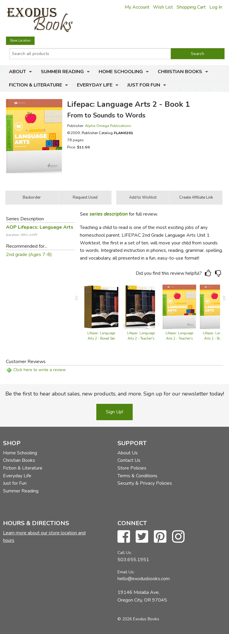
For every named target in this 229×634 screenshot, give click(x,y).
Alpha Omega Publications (108, 125)
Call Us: (124, 552)
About (17, 71)
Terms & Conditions (137, 476)
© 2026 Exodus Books (138, 619)
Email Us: (125, 572)
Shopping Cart (191, 7)
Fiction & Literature (35, 85)
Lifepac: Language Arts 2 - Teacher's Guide (179, 338)
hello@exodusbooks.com (143, 578)
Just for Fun (143, 85)
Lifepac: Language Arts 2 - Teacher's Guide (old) (141, 338)
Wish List (163, 7)
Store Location (20, 40)
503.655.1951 (133, 559)
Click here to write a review (39, 370)
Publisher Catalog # (107, 132)
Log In (215, 7)
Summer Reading (62, 71)
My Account (137, 7)
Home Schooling (121, 71)
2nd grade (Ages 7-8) (29, 254)
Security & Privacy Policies (144, 483)
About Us (127, 453)
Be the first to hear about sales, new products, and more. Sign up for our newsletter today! (114, 393)
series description (108, 214)
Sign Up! (114, 412)
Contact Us (128, 460)
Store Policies (131, 468)
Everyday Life (94, 85)
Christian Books (180, 71)
